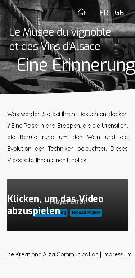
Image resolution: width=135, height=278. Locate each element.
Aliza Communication (71, 254)
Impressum (117, 254)
